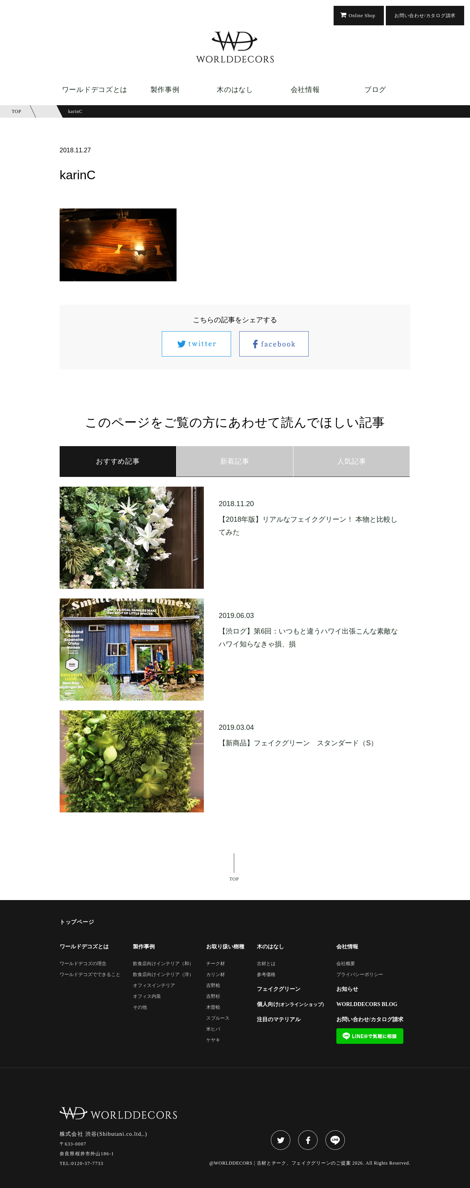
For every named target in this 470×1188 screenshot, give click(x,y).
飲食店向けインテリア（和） (163, 963)
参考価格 (266, 974)
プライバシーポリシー (359, 974)
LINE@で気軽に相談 (369, 1036)
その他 (140, 1007)
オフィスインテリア (154, 985)
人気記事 (351, 461)
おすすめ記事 (118, 461)
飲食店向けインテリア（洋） (163, 974)
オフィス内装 (147, 996)
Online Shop (362, 15)
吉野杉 (213, 996)
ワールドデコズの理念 (83, 963)
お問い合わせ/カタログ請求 (425, 15)
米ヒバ (213, 1029)
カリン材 (215, 974)
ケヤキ (213, 1040)
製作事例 (165, 90)
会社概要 (345, 963)
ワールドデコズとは (94, 90)
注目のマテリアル (278, 1019)
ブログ (375, 90)
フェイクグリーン (278, 989)
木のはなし (235, 90)
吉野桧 (213, 985)
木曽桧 (213, 1007)
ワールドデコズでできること (90, 974)
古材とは (266, 963)
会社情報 (305, 90)
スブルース (218, 1018)
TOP (234, 878)
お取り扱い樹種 (225, 947)
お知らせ (347, 989)
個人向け (290, 1004)
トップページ (77, 922)
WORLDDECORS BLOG (367, 1004)
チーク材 (215, 963)
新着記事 (234, 461)
